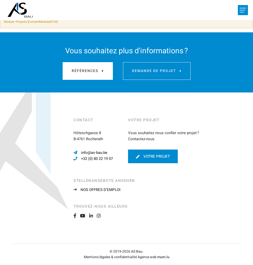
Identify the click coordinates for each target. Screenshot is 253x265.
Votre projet (156, 156)
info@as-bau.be (94, 152)
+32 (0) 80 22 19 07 (97, 158)
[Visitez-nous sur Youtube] (84, 215)
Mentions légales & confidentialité (110, 257)
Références (85, 71)
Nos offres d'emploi (100, 189)
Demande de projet (154, 71)
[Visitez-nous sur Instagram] (101, 215)
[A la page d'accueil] (20, 10)
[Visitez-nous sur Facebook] (76, 215)
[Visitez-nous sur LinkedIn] (93, 215)
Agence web (147, 257)
